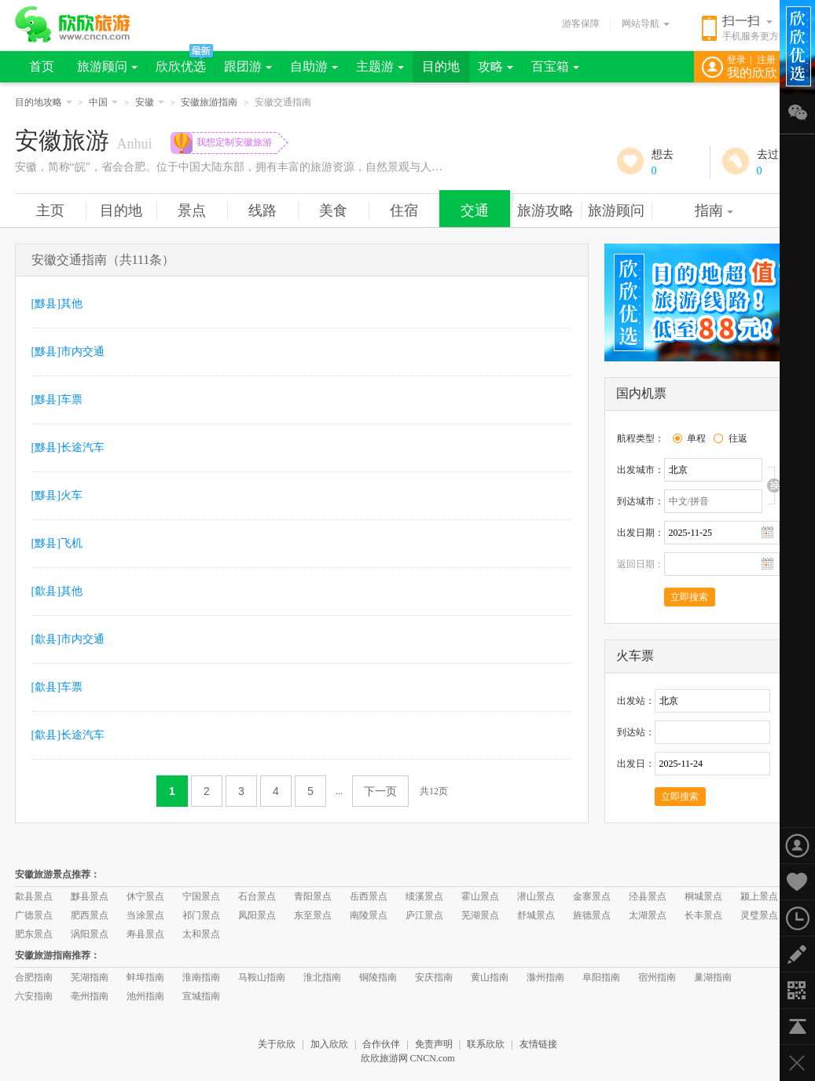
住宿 (404, 210)
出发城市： (640, 469)
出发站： (636, 700)
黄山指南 (489, 977)
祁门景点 (201, 915)
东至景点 (313, 915)
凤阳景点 (257, 915)
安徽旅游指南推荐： (57, 955)
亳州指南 (89, 996)
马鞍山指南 (261, 977)
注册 (766, 59)
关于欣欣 (277, 1044)
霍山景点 (480, 896)
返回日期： (640, 564)
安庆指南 (434, 977)
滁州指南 (545, 977)
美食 (333, 210)
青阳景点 (313, 896)
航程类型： (640, 438)
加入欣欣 (329, 1044)
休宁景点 (145, 896)
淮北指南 (322, 977)
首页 (41, 66)
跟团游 (248, 66)
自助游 (314, 66)
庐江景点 (424, 915)
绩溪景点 (424, 896)
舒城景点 (536, 915)
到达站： (636, 732)
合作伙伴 (381, 1044)
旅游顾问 (107, 66)
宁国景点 (201, 896)
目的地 (441, 66)
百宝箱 (555, 66)
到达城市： (640, 501)
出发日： (636, 763)
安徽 (149, 102)
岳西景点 (368, 896)
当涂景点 (145, 915)
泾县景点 (647, 896)
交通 (475, 210)
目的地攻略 (43, 102)
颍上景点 (759, 896)
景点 (192, 210)
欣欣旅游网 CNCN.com (408, 1058)
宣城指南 (201, 996)
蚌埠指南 (145, 977)
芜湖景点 (480, 915)
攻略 (495, 66)
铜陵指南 (378, 977)
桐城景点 (703, 896)
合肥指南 (34, 977)
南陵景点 (368, 915)
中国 (103, 102)
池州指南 (145, 996)
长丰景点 (703, 915)
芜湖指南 (89, 977)
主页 (50, 210)
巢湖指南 (713, 977)
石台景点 (257, 896)
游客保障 (581, 23)
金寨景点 (592, 896)
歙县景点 (34, 896)
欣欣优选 (181, 66)
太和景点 (201, 934)
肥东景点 (34, 934)
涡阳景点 (89, 934)
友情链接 (538, 1044)
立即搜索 (689, 597)
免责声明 (434, 1044)
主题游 (380, 66)
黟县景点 (89, 896)
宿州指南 (657, 977)
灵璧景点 (759, 915)
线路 (262, 210)
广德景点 (34, 915)
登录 (736, 59)
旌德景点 (592, 915)
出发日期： (640, 532)
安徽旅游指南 (209, 102)
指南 (714, 210)
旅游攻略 (545, 210)
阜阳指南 (601, 977)
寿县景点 (145, 934)
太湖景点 (647, 915)
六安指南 (34, 996)
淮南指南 (201, 977)
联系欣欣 (486, 1044)
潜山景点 (536, 896)
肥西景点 (89, 915)
